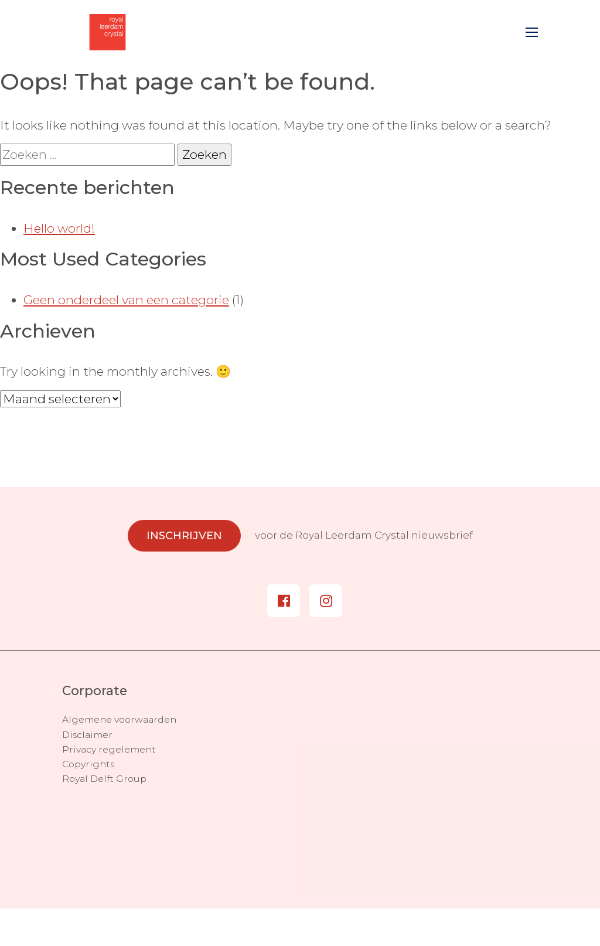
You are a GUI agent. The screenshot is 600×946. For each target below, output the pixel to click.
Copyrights (88, 764)
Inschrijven (184, 535)
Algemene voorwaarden (119, 719)
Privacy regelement (109, 749)
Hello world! (59, 228)
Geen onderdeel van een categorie (126, 299)
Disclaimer (87, 734)
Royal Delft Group (104, 778)
